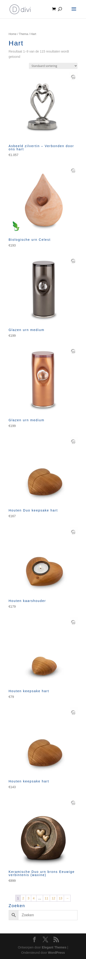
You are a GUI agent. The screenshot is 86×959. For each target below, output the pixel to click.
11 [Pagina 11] (46, 898)
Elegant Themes (54, 947)
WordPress (56, 952)
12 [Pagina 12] (53, 898)
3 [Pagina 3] (28, 898)
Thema (23, 34)
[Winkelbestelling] (53, 66)
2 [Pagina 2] (23, 898)
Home (13, 34)
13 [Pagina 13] (60, 898)
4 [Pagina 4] (34, 898)
